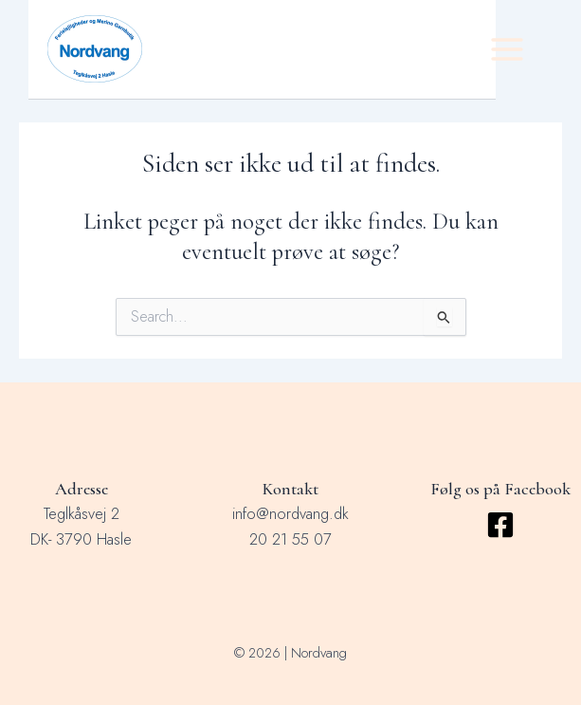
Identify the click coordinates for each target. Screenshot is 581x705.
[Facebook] (500, 524)
